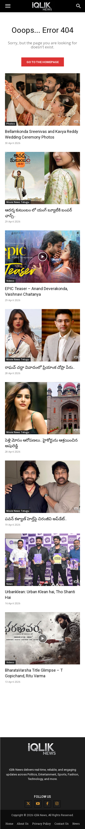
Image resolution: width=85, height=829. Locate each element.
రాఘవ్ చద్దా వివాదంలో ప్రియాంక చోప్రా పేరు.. (40, 367)
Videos (10, 280)
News (9, 584)
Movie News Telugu (17, 202)
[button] (78, 6)
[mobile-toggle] (7, 6)
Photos (10, 123)
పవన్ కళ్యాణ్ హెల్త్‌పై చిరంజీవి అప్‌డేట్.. (36, 518)
